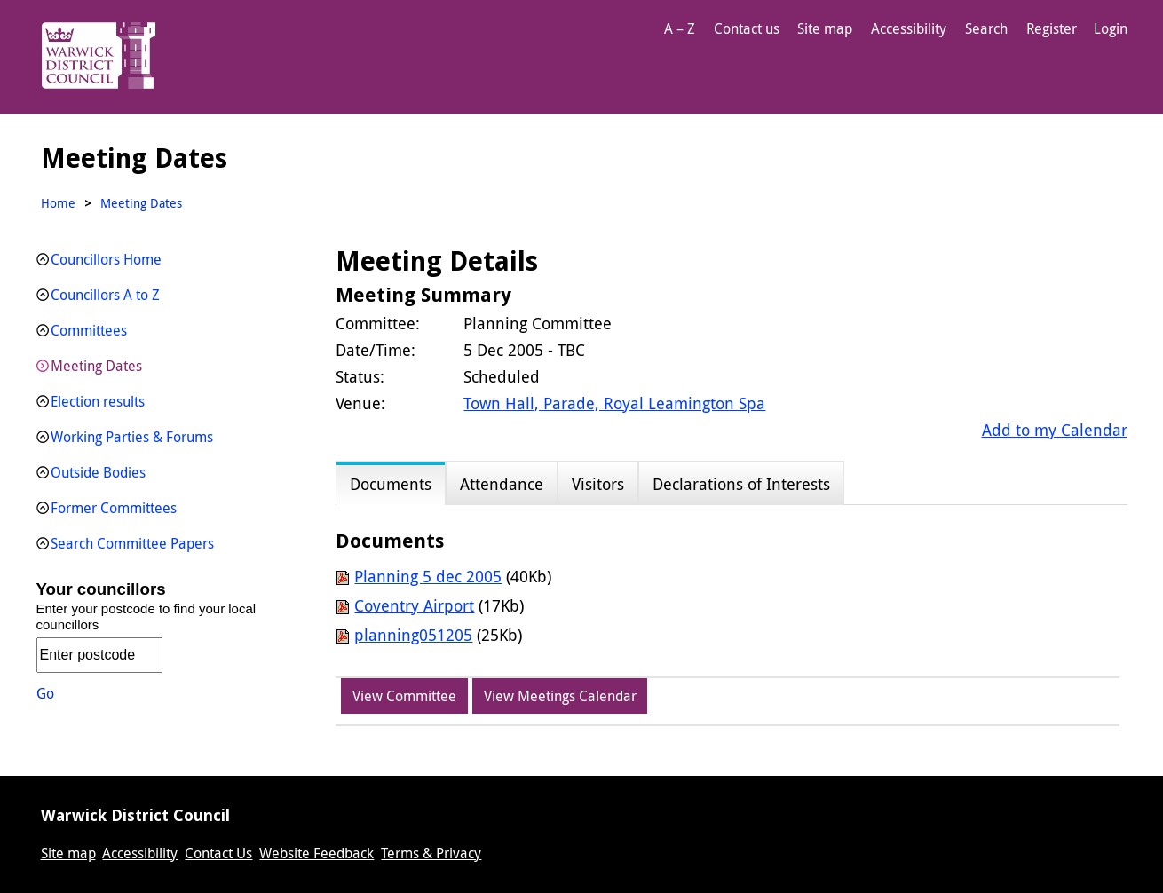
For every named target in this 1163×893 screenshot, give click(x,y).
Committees (89, 330)
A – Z (679, 28)
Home (58, 202)
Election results (98, 401)
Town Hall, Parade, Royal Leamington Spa (614, 403)
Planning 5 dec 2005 (428, 576)
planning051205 (413, 634)
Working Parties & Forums (132, 436)
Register (1051, 28)
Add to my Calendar (1054, 429)
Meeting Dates (96, 365)
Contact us (746, 28)
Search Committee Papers (132, 543)
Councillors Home (106, 259)
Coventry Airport (414, 605)
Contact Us (218, 853)
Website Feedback (316, 853)
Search (986, 28)
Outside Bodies (98, 472)
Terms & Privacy (431, 853)
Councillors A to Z (105, 294)
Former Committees (114, 508)
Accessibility (908, 28)
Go (45, 693)
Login (1110, 28)
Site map (824, 28)
